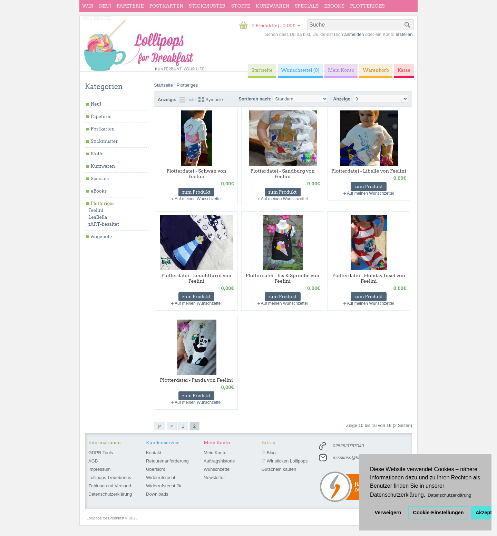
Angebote (96, 18)
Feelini (95, 210)
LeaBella (97, 217)
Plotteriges (367, 6)
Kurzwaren (272, 6)
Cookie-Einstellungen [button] (438, 512)
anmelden (354, 34)
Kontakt (153, 452)
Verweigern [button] (388, 512)
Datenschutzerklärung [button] (449, 495)
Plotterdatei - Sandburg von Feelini (282, 173)
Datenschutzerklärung (110, 494)
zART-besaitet (103, 224)
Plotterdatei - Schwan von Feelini (196, 173)
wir (88, 6)
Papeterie (130, 6)
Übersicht (155, 469)
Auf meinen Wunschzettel (198, 198)
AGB (93, 461)
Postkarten (166, 6)
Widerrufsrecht (160, 477)
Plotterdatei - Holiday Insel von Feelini (368, 278)
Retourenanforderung (167, 461)
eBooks (334, 6)
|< (160, 426)
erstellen (404, 34)
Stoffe (240, 6)
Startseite (163, 85)
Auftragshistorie (219, 461)
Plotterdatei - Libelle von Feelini (368, 171)
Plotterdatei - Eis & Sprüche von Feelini (283, 278)
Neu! (105, 6)
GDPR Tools (100, 452)
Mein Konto (215, 452)
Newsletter (214, 477)
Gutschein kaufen (278, 469)
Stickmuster (207, 6)
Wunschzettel (217, 469)
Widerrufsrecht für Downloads (164, 490)
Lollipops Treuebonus (109, 477)
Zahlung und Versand (109, 485)
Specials (307, 6)
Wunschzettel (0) (300, 70)
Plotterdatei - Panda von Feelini (196, 380)
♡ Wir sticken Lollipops (284, 461)
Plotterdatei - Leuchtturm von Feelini (196, 278)
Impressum (99, 469)
